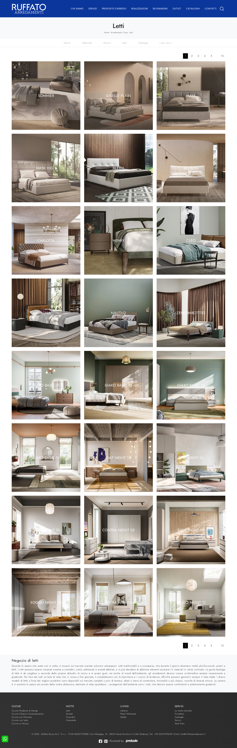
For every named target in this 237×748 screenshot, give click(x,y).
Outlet (177, 8)
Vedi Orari (180, 723)
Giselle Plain (118, 95)
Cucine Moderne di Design (25, 710)
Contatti (210, 8)
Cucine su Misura (20, 723)
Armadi (69, 713)
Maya (191, 95)
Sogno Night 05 (46, 602)
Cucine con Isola (20, 720)
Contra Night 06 (118, 602)
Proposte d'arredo (114, 8)
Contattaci (179, 713)
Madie (123, 717)
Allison (191, 168)
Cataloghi (193, 8)
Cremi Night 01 (46, 529)
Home (106, 32)
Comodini (70, 717)
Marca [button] (67, 43)
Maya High (46, 168)
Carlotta (46, 240)
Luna (46, 312)
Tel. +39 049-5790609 (161, 734)
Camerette (71, 720)
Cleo (191, 240)
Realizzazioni (139, 8)
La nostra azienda (183, 710)
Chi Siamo (77, 8)
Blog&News (160, 8)
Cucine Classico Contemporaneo (28, 713)
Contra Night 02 (118, 529)
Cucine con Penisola (22, 717)
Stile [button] (124, 43)
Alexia (119, 168)
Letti (131, 32)
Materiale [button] (87, 43)
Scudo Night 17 (191, 602)
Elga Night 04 (191, 529)
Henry (118, 240)
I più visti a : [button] (166, 43)
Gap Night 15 (118, 457)
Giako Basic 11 (45, 385)
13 (222, 56)
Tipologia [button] (143, 43)
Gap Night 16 (191, 457)
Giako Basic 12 (118, 385)
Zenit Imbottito (191, 312)
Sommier (46, 95)
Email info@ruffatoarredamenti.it (189, 734)
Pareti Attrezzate (128, 713)
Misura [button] (107, 43)
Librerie (124, 710)
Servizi (92, 8)
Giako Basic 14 (46, 457)
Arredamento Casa (119, 32)
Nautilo (118, 312)
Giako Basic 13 (191, 385)
